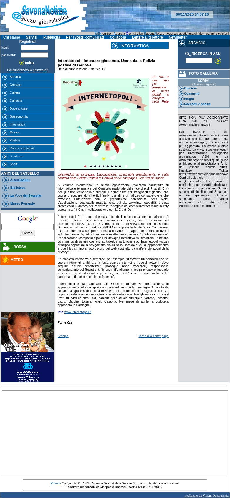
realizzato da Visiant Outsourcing (207, 495)
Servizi (31, 37)
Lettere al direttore (147, 37)
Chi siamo (11, 37)
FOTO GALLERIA (198, 73)
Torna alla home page (154, 336)
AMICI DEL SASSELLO (20, 173)
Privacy (56, 483)
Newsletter (178, 37)
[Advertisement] (27, 282)
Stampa (63, 336)
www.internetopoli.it (77, 312)
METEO (12, 260)
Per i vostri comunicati (85, 37)
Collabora (118, 37)
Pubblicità (51, 37)
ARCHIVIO (192, 43)
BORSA (13, 247)
